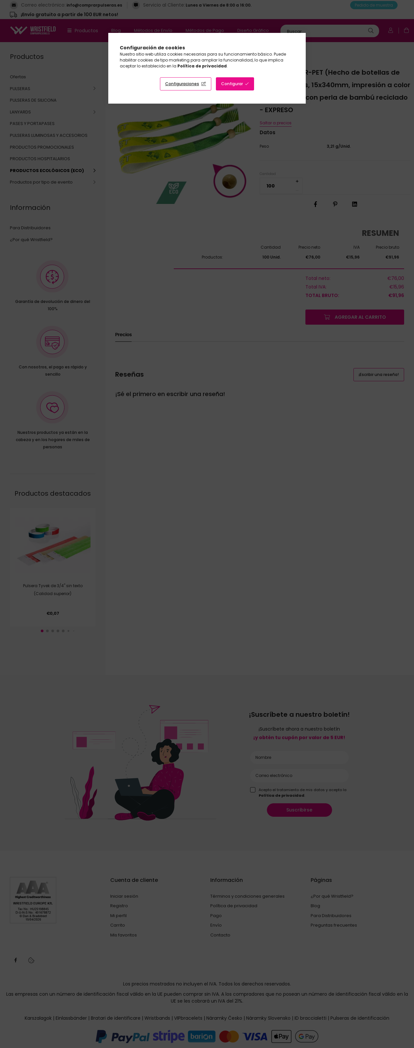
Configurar (232, 84)
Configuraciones (182, 84)
